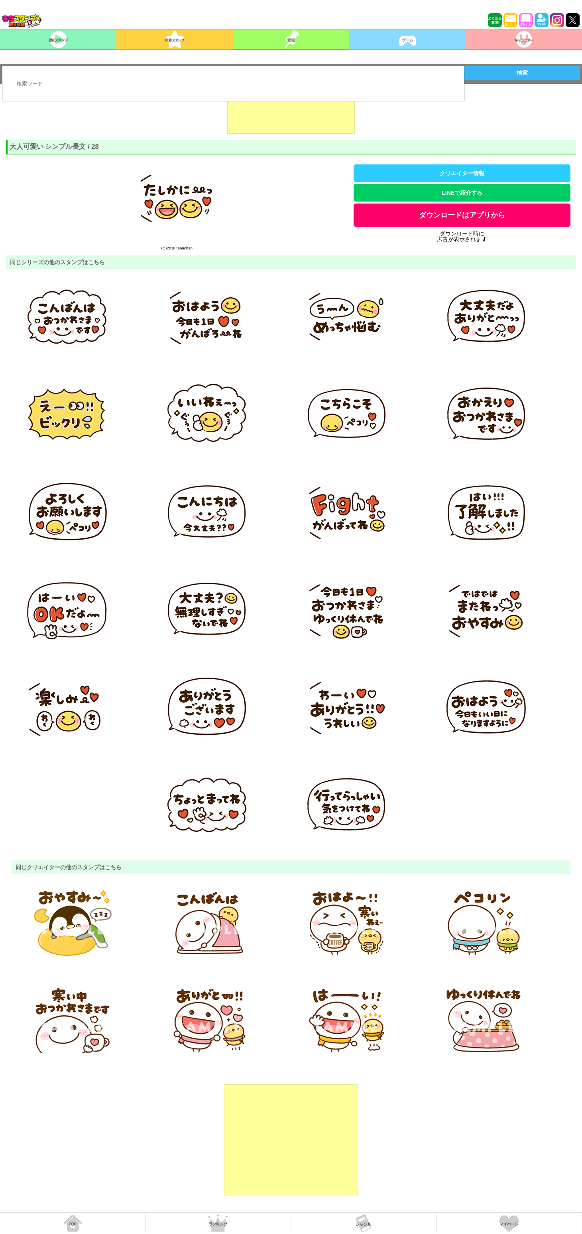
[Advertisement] (291, 114)
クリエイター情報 (462, 173)
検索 (522, 72)
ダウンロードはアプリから (462, 215)
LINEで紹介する (462, 193)
